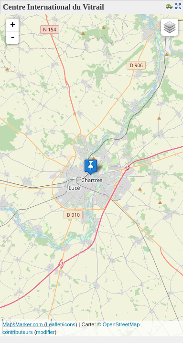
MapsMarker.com (22, 324)
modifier (45, 332)
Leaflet (54, 324)
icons (69, 324)
